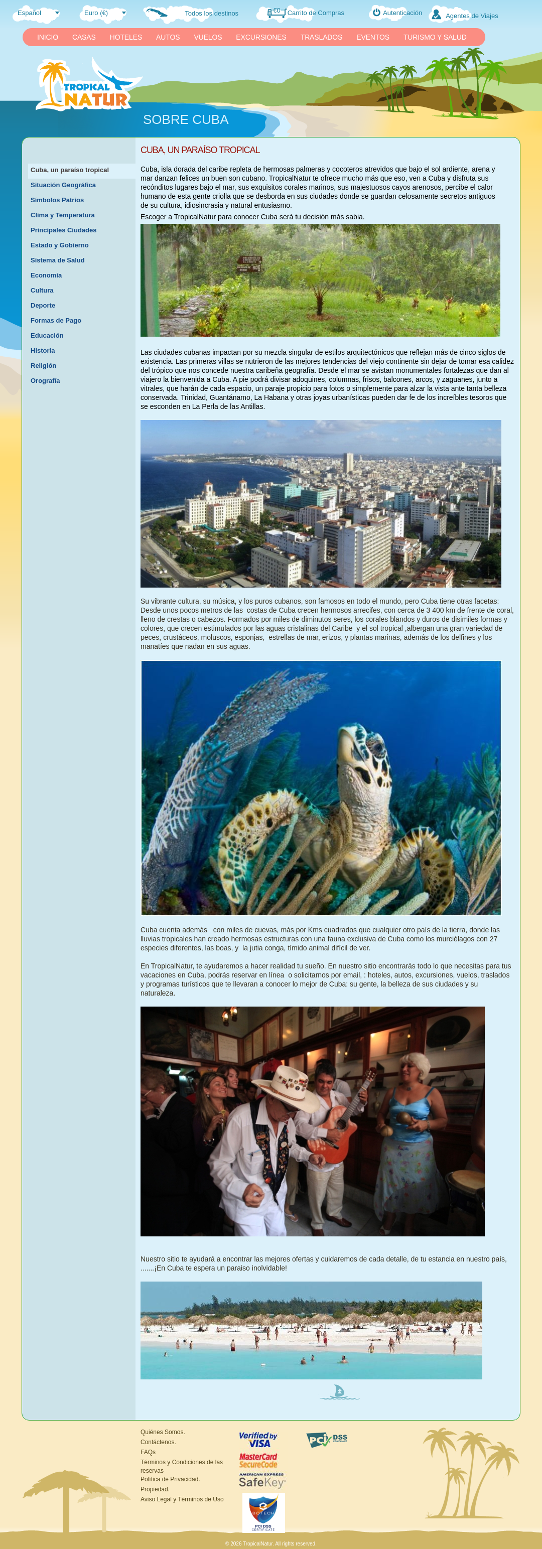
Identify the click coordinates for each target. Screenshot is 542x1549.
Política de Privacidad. (170, 1479)
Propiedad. (155, 1489)
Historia (43, 350)
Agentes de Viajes (472, 16)
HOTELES (126, 37)
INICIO (47, 37)
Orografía (45, 380)
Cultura (42, 290)
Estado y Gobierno (60, 245)
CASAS (84, 37)
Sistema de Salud (58, 260)
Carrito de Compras (316, 13)
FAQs (148, 1452)
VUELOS (208, 37)
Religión (43, 365)
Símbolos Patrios (57, 200)
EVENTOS (372, 37)
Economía (46, 275)
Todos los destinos (211, 13)
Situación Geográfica (63, 185)
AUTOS (168, 37)
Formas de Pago (56, 320)
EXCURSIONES (261, 37)
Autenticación (402, 13)
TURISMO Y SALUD (435, 37)
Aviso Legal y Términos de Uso (182, 1499)
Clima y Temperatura (63, 215)
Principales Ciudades (64, 230)
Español (29, 13)
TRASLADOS (322, 37)
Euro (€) (96, 13)
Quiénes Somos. (163, 1432)
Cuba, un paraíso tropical (70, 170)
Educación (47, 335)
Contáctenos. (158, 1442)
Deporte (43, 305)
